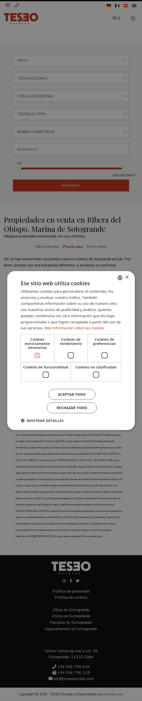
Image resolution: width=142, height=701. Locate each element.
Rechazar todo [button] (72, 407)
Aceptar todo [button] (71, 394)
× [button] (127, 277)
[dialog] (71, 350)
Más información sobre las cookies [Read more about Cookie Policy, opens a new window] (74, 327)
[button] (42, 420)
